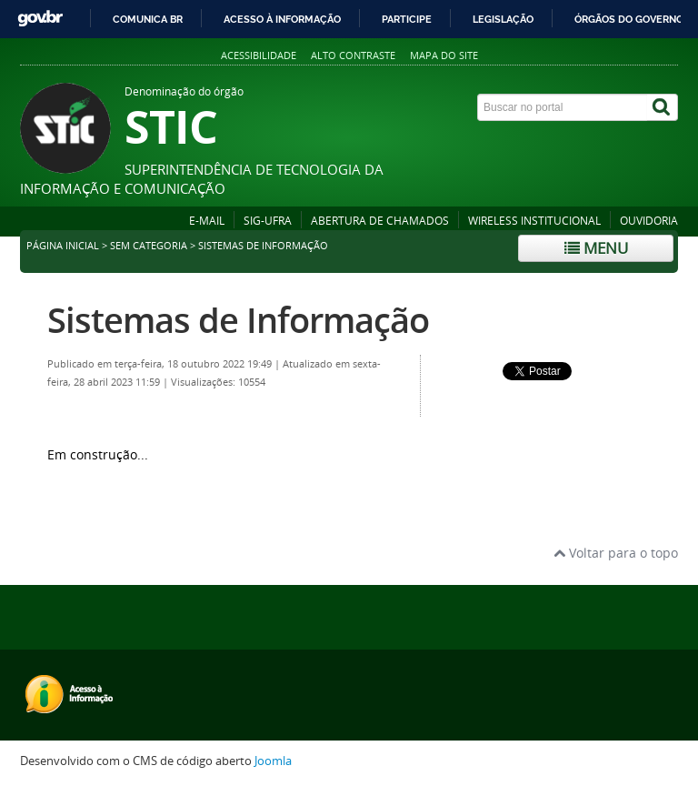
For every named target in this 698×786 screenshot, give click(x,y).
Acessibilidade (258, 55)
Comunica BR (148, 19)
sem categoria (148, 245)
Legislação (503, 19)
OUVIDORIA (649, 220)
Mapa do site (444, 55)
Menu (596, 247)
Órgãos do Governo (628, 19)
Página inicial (62, 245)
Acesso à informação (282, 19)
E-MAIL (206, 220)
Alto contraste (353, 55)
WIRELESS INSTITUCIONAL (534, 220)
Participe (407, 19)
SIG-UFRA (268, 220)
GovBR (40, 18)
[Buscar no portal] (562, 107)
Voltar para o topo (615, 552)
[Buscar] (662, 107)
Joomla (273, 761)
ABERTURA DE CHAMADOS (380, 220)
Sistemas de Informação (238, 320)
